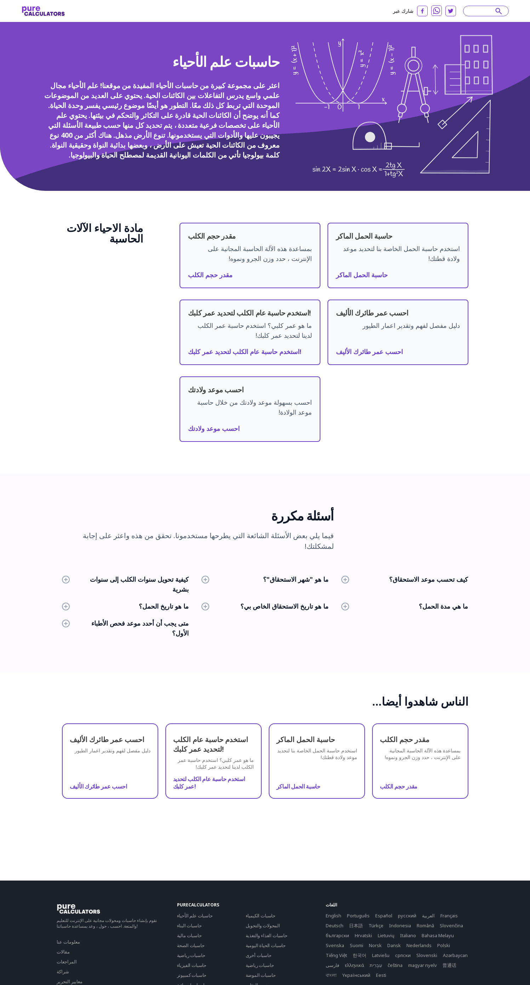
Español (383, 915)
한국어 (359, 955)
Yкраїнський (356, 975)
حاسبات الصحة (191, 945)
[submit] (498, 11)
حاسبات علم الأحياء (195, 915)
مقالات (63, 952)
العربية (428, 915)
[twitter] (450, 11)
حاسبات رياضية (191, 955)
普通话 (449, 965)
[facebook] (422, 11)
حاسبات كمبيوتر (192, 975)
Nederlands (419, 945)
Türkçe (376, 925)
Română (425, 925)
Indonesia (400, 925)
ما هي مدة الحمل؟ (404, 606)
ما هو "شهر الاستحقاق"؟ (265, 579)
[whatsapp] (436, 10)
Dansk (394, 945)
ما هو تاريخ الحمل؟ (125, 606)
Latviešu (380, 955)
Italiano (408, 935)
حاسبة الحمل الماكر (362, 275)
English (333, 915)
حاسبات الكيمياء (261, 915)
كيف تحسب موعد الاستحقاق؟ (404, 579)
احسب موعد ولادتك (214, 428)
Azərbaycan (455, 955)
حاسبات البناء (189, 925)
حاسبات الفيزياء (192, 965)
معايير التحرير (69, 981)
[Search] (482, 11)
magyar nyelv (422, 965)
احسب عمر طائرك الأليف (369, 351)
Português (358, 915)
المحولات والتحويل (263, 925)
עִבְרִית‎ (376, 965)
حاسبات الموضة (261, 975)
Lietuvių (386, 935)
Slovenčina (451, 925)
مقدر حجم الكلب (210, 275)
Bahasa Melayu (438, 935)
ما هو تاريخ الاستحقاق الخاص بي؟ (265, 606)
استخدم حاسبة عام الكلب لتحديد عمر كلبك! (244, 351)
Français (449, 915)
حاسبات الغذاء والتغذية (266, 935)
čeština (395, 965)
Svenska (335, 945)
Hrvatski (363, 935)
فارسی (332, 965)
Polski (443, 945)
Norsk (375, 945)
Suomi (356, 945)
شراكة (63, 971)
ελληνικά (354, 965)
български (337, 935)
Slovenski (426, 955)
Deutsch (334, 925)
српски (403, 955)
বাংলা (331, 975)
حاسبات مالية (189, 935)
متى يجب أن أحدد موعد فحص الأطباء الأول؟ (125, 628)
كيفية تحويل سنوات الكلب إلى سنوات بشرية (125, 584)
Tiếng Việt (336, 955)
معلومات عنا (68, 942)
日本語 (356, 925)
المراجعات (67, 961)
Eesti (381, 975)
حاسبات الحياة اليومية (266, 945)
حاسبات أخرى (259, 955)
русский (407, 915)
